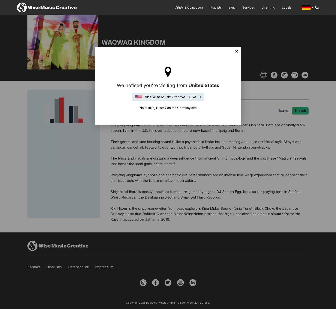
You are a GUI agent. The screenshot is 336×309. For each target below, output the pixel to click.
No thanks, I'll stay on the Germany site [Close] (236, 51)
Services (248, 7)
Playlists (216, 7)
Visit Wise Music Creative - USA (170, 97)
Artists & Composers (189, 7)
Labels (286, 7)
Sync (232, 7)
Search (317, 7)
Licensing (268, 7)
